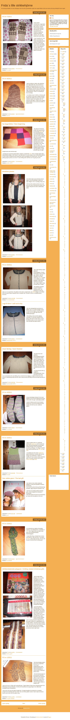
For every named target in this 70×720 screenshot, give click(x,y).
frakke (51, 225)
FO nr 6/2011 (7, 79)
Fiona (51, 183)
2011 (63, 98)
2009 (63, 456)
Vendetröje (52, 190)
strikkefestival (53, 161)
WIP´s (11, 163)
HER (41, 277)
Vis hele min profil (54, 26)
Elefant (51, 214)
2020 (63, 69)
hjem (51, 228)
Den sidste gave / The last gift (12, 478)
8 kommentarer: (19, 68)
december (64, 103)
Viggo (51, 221)
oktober (64, 115)
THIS (30, 153)
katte (51, 230)
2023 (63, 60)
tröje (51, 73)
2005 (63, 469)
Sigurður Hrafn (53, 111)
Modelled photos (8, 171)
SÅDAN (41, 131)
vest (51, 211)
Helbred (51, 186)
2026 (63, 51)
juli (64, 131)
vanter (9, 70)
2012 (63, 95)
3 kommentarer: (19, 161)
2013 (63, 92)
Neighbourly (33, 443)
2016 (63, 82)
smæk (51, 179)
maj (64, 137)
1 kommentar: (19, 513)
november (64, 109)
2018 (63, 76)
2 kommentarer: (19, 338)
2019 (63, 73)
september (64, 121)
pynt (51, 235)
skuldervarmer (53, 237)
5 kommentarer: (19, 382)
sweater (51, 61)
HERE (34, 291)
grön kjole (52, 176)
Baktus (51, 181)
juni (64, 134)
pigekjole (52, 124)
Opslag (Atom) (26, 708)
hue (9, 115)
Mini (51, 146)
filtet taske (52, 223)
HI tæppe (52, 128)
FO (7, 70)
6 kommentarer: (19, 298)
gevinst (51, 119)
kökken (51, 96)
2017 (63, 79)
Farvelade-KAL (53, 167)
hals (51, 105)
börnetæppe (52, 193)
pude (51, 232)
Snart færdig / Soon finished (12, 349)
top (50, 209)
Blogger (49, 717)
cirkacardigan (53, 196)
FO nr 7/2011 (7, 16)
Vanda (51, 91)
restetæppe (52, 159)
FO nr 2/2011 (7, 524)
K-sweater (52, 133)
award (51, 148)
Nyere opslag (5, 703)
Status (51, 117)
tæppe (51, 98)
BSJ (51, 164)
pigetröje (52, 135)
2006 (63, 466)
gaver (7, 515)
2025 (63, 53)
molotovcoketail (39, 717)
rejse (51, 138)
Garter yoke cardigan (52, 171)
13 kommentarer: (19, 254)
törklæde (10, 560)
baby (51, 78)
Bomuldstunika (53, 140)
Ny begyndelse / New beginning (13, 124)
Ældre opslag (41, 703)
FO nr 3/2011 (7, 438)
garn (9, 698)
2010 (63, 453)
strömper (10, 429)
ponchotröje (52, 156)
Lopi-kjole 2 (52, 188)
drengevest (52, 200)
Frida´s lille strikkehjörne (17, 5)
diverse (7, 653)
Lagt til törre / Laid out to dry (12, 303)
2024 (63, 56)
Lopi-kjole (52, 143)
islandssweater (9, 256)
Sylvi (51, 114)
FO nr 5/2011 (7, 265)
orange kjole (52, 205)
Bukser (51, 126)
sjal (50, 80)
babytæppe (52, 154)
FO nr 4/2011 (7, 392)
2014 (63, 89)
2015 (63, 85)
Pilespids (52, 174)
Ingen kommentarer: (20, 114)
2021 (63, 66)
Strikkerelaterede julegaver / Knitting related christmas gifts (23, 569)
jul (50, 100)
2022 (63, 63)
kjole (9, 474)
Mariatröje (52, 216)
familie (51, 93)
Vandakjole (52, 131)
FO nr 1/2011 (7, 657)
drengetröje (52, 107)
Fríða (52, 18)
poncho (7, 163)
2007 (63, 463)
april (64, 141)
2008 (63, 460)
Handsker (52, 121)
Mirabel (51, 218)
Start (24, 703)
